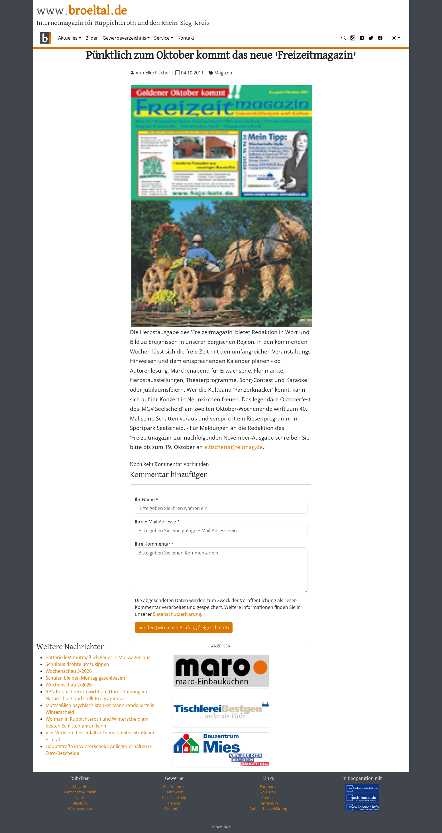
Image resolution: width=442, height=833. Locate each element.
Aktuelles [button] (68, 38)
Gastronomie (174, 786)
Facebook (268, 786)
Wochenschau (80, 808)
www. (81, 11)
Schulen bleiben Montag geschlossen (85, 678)
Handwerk (174, 792)
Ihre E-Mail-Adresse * (157, 522)
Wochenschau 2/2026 (69, 685)
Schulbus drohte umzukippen (77, 664)
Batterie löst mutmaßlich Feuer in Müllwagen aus (98, 657)
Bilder (91, 38)
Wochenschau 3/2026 (69, 671)
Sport (80, 797)
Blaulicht (80, 803)
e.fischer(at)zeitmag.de (233, 447)
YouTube (268, 792)
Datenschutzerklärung (177, 614)
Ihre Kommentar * (154, 544)
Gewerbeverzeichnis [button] (124, 38)
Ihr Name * (146, 499)
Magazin (80, 786)
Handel (174, 803)
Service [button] (162, 38)
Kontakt (186, 38)
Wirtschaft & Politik (80, 792)
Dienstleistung (174, 797)
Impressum (268, 803)
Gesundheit (174, 808)
